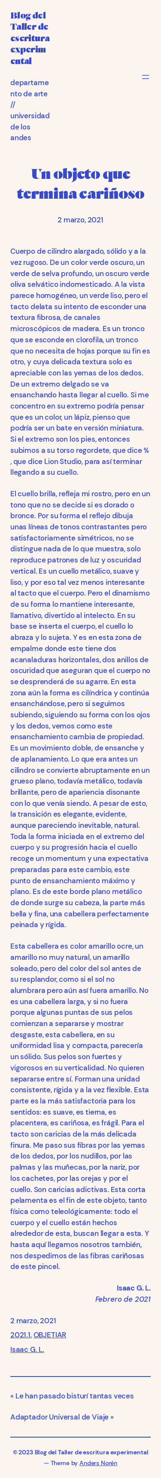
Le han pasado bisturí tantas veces (74, 1396)
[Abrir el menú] (145, 77)
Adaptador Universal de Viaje (59, 1417)
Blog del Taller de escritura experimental (29, 38)
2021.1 (20, 1335)
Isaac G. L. (27, 1349)
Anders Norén (98, 1463)
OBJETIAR (50, 1335)
